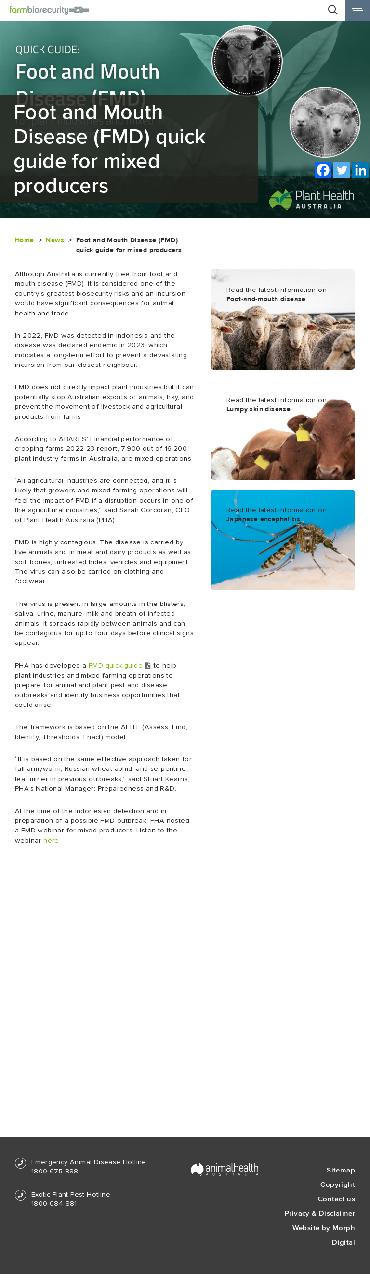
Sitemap (341, 1170)
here (51, 840)
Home (24, 240)
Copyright (337, 1184)
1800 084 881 (54, 1203)
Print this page (328, 191)
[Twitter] (341, 170)
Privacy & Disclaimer (320, 1213)
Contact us (336, 1199)
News (55, 240)
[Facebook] (323, 170)
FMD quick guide (120, 665)
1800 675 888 (55, 1171)
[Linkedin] (360, 170)
